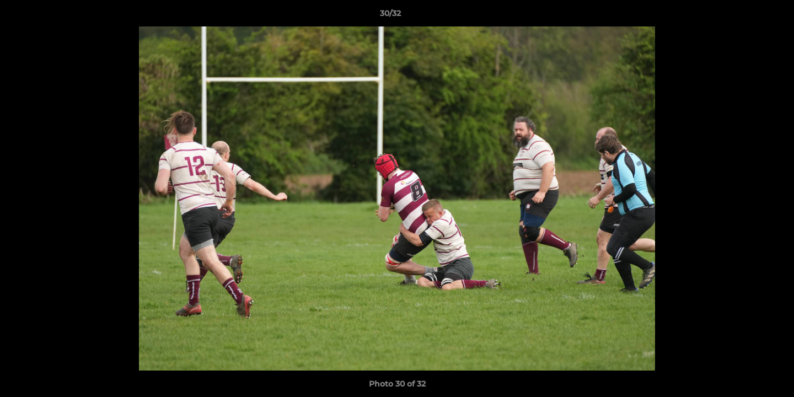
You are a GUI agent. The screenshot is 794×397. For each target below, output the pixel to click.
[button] (747, 16)
